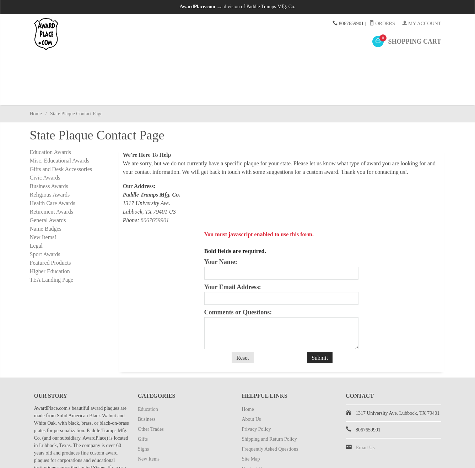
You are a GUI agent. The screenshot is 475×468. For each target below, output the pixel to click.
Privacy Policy (256, 399)
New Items (395, 64)
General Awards (48, 189)
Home (36, 82)
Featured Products (50, 232)
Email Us (365, 417)
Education (63, 64)
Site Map (251, 429)
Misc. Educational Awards (60, 129)
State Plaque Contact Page (268, 449)
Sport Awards (45, 223)
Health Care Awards (52, 172)
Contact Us (253, 439)
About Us (251, 389)
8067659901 (155, 189)
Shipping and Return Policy (269, 409)
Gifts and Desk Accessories (61, 138)
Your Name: (220, 230)
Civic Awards (45, 146)
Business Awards (49, 155)
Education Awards (50, 121)
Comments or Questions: (238, 281)
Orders (382, 23)
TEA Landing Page (52, 249)
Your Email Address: (232, 255)
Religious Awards (50, 163)
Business (129, 64)
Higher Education (50, 240)
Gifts (262, 64)
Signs (328, 64)
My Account (421, 23)
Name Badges (45, 197)
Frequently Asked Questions (270, 419)
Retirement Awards (52, 180)
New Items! (43, 206)
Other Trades (195, 64)
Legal (36, 214)
